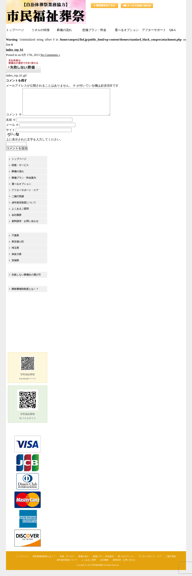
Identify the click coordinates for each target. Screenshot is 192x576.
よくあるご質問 (20, 214)
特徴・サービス (20, 171)
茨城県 (15, 266)
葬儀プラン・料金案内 (24, 183)
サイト (10, 135)
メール (12, 130)
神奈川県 (16, 260)
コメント (14, 120)
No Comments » (50, 55)
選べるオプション (21, 190)
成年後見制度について (24, 208)
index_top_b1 (14, 49)
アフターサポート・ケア (25, 196)
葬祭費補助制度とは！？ (25, 295)
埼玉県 (15, 253)
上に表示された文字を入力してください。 (34, 145)
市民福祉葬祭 (97, 571)
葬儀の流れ (18, 177)
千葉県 (15, 241)
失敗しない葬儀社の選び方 (26, 280)
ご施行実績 (18, 202)
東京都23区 (18, 247)
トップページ (19, 165)
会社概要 (16, 221)
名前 (11, 125)
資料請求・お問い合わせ (25, 227)
